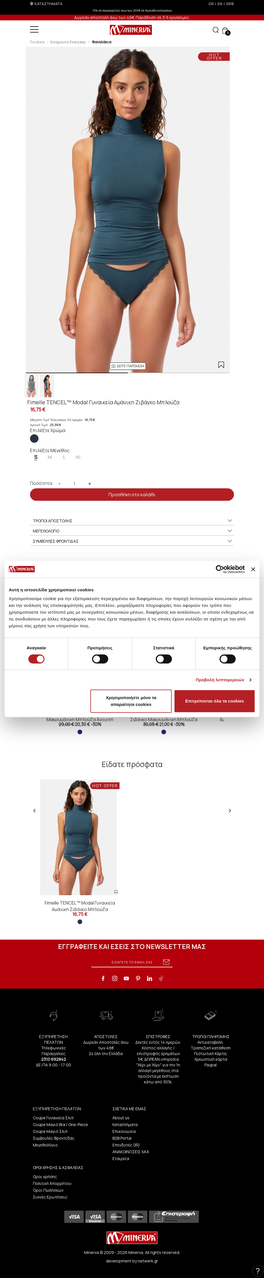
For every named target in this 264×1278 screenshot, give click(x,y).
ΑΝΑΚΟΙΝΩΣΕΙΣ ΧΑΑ (130, 1151)
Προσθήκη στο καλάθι (132, 494)
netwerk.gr (148, 1261)
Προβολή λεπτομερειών (220, 679)
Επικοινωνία (124, 1131)
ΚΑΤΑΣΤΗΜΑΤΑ (49, 3)
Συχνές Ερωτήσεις (50, 1197)
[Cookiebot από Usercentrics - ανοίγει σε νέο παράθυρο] (220, 569)
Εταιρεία (120, 1158)
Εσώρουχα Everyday (68, 41)
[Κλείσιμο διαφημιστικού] (253, 569)
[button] (128, 366)
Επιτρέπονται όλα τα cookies (214, 701)
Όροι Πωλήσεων (48, 1190)
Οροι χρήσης (45, 1176)
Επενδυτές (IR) (126, 1145)
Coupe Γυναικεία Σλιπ (53, 1117)
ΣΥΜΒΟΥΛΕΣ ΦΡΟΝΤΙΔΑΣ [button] (133, 541)
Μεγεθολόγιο (45, 1145)
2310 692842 (53, 1059)
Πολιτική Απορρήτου (52, 1183)
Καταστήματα (125, 1124)
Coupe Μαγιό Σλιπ (50, 1131)
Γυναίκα (37, 41)
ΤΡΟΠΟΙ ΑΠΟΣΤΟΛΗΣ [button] (133, 521)
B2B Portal (121, 1138)
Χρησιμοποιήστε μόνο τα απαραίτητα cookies (131, 701)
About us (120, 1117)
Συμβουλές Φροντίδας (53, 1138)
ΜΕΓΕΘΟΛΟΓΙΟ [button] (133, 531)
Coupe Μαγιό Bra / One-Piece (60, 1124)
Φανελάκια (101, 41)
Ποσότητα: (42, 483)
